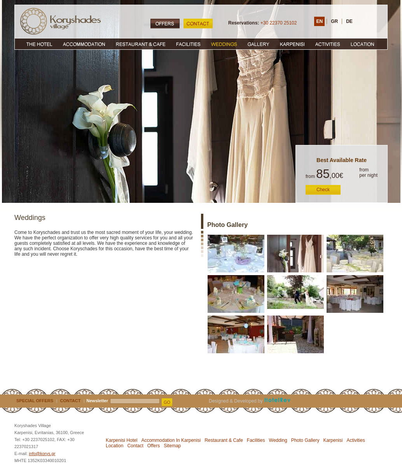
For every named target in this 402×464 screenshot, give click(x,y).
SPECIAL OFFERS (34, 400)
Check (323, 189)
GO (167, 402)
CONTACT (70, 400)
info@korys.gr (42, 453)
